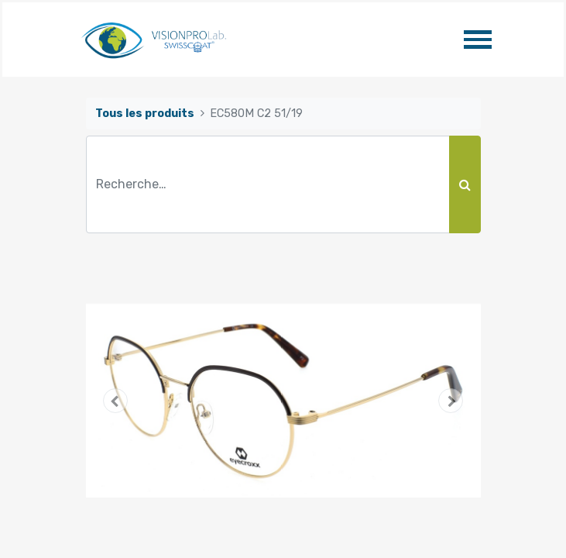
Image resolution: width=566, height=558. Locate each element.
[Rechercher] (465, 184)
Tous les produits (144, 113)
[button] (116, 400)
